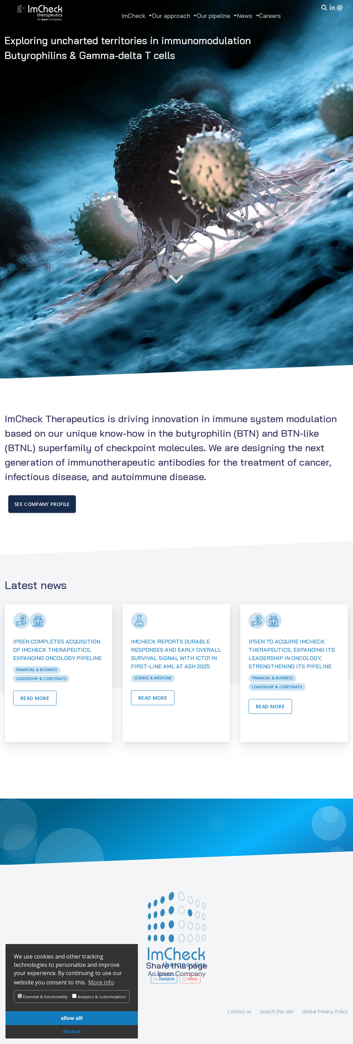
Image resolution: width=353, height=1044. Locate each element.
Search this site (277, 1011)
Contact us (240, 1011)
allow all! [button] (72, 1018)
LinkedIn (168, 979)
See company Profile (42, 504)
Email (185, 979)
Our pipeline (214, 15)
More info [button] (101, 982)
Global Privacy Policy (325, 1011)
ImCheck (134, 15)
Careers (270, 15)
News (245, 15)
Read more (34, 698)
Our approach (172, 15)
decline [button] (72, 1031)
